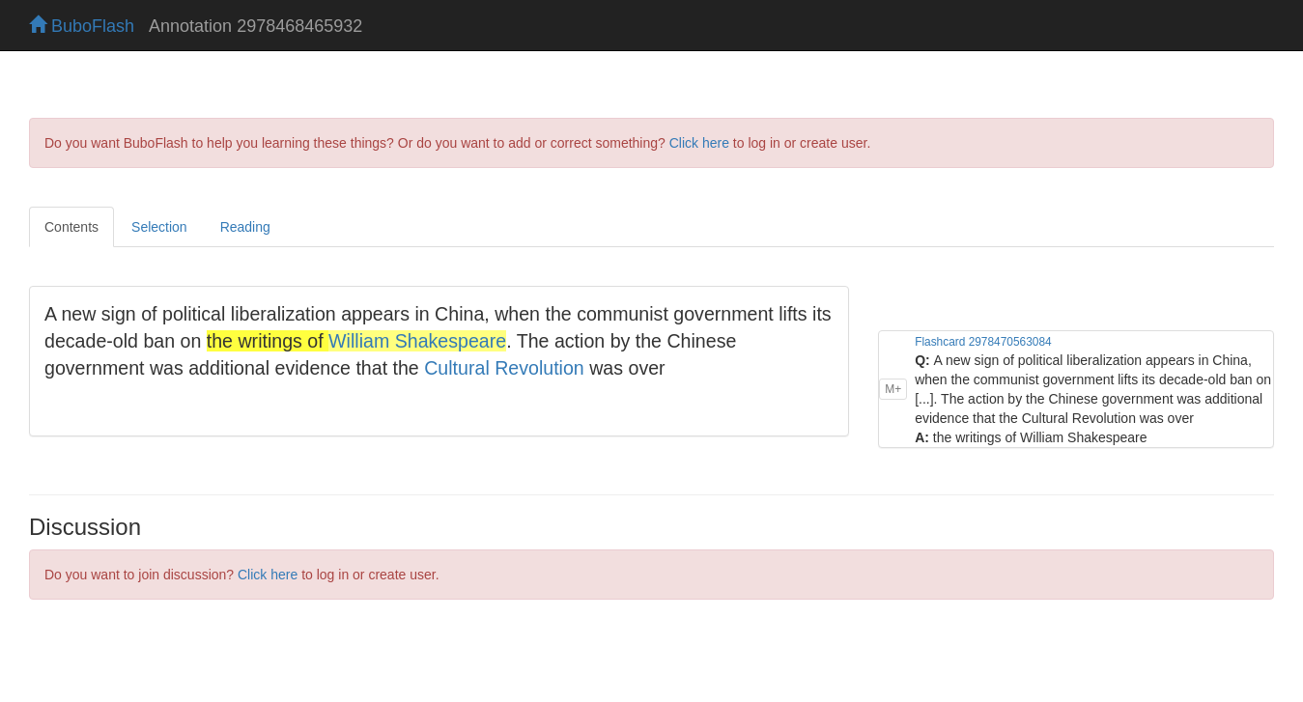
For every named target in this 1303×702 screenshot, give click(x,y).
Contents (71, 227)
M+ (893, 389)
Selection (159, 227)
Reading (245, 227)
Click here (699, 143)
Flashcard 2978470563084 (983, 342)
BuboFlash (81, 26)
